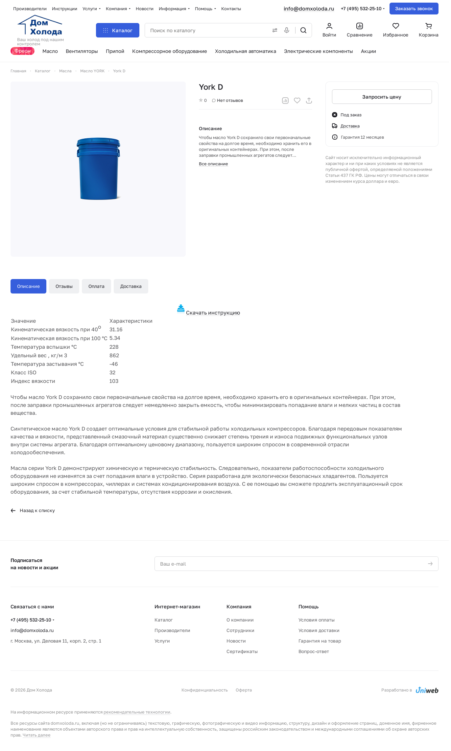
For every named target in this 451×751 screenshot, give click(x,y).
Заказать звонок (414, 8)
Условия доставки (319, 630)
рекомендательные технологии (137, 712)
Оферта (244, 689)
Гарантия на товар (319, 641)
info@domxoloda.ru (309, 8)
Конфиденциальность (204, 689)
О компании (240, 619)
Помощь (308, 606)
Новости (236, 641)
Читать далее (37, 735)
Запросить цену (381, 97)
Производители (172, 630)
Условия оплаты (316, 619)
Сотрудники (240, 630)
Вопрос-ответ (313, 651)
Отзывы (64, 286)
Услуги (162, 641)
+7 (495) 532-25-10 (361, 8)
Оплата (96, 286)
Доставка (131, 286)
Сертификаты (242, 651)
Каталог (163, 619)
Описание (28, 286)
